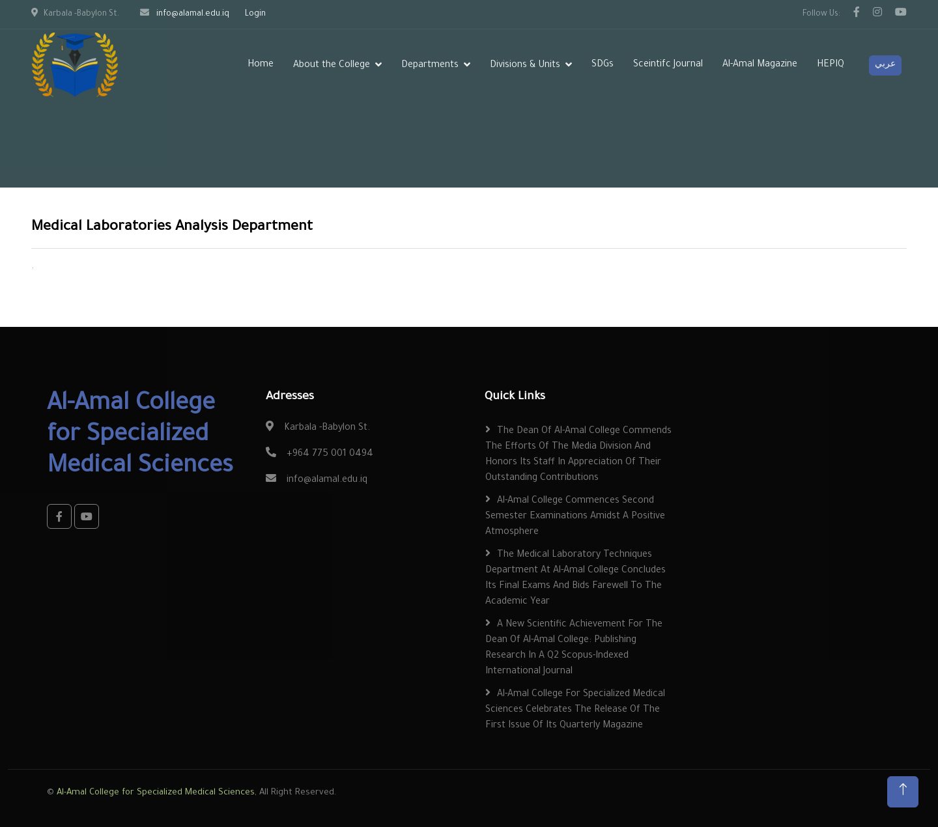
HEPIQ (830, 65)
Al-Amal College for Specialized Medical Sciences (156, 793)
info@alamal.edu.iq (192, 14)
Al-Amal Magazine (759, 65)
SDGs (602, 65)
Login (255, 14)
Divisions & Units (525, 66)
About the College (331, 66)
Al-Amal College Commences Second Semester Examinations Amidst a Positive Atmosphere (575, 517)
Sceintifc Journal (668, 65)
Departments (430, 66)
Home (261, 65)
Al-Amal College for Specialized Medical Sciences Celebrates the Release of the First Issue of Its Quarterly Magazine (575, 710)
